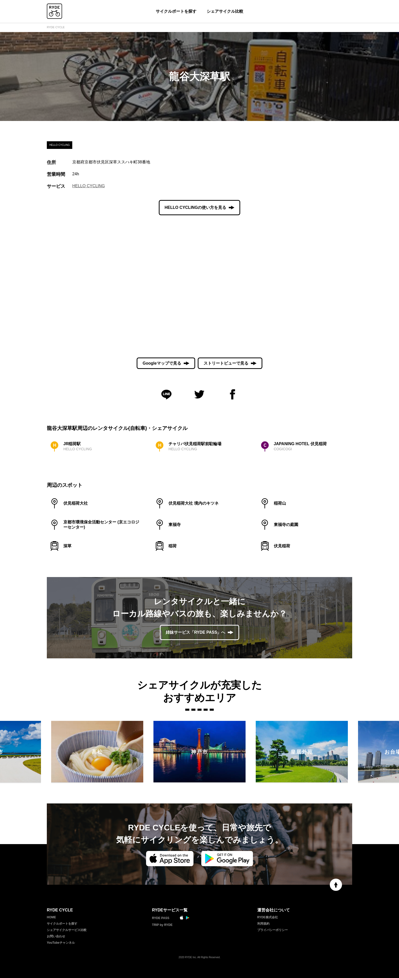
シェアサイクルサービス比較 (67, 930)
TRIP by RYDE (162, 925)
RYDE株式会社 (267, 917)
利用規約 (263, 923)
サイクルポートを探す (176, 11)
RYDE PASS (160, 918)
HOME (51, 917)
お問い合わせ (56, 936)
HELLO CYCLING (88, 186)
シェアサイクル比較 (225, 11)
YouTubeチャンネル (61, 942)
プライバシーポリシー (272, 930)
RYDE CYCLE (56, 27)
